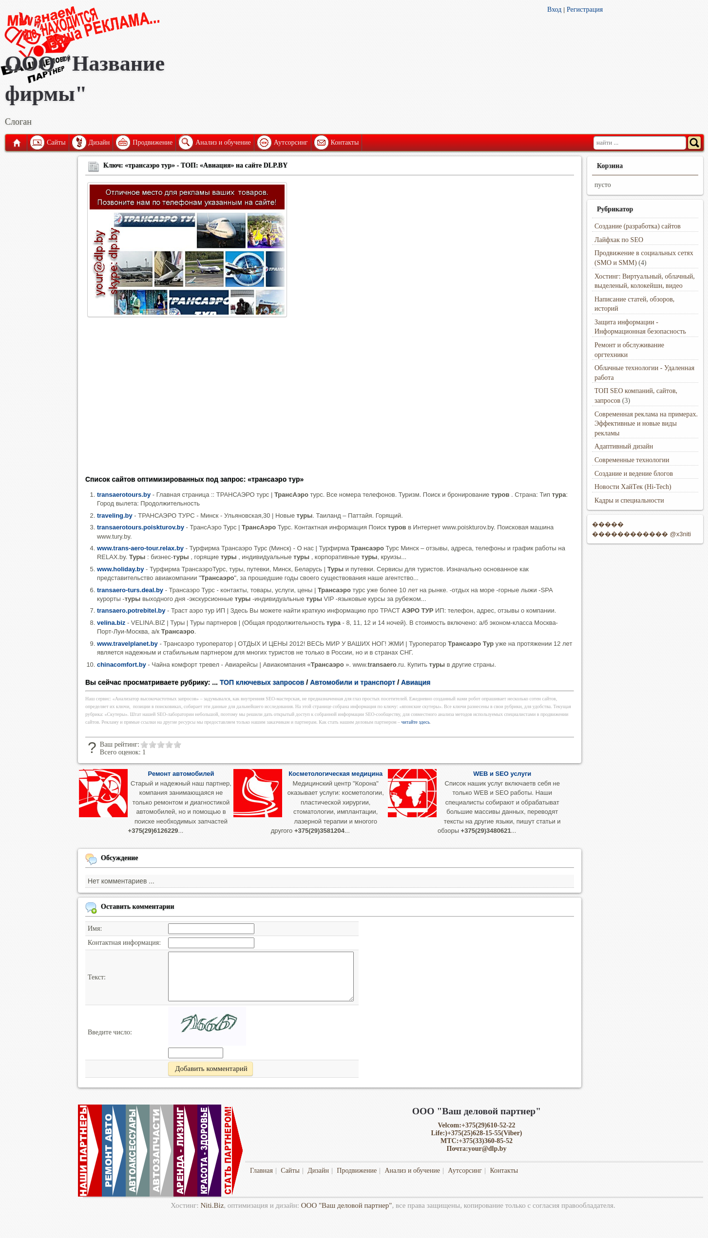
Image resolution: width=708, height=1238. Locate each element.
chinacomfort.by (121, 664)
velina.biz (111, 622)
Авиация (416, 682)
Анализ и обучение (222, 142)
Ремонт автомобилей (181, 773)
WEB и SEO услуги (502, 773)
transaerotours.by (124, 494)
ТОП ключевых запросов (262, 682)
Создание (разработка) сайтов (637, 226)
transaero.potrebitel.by (131, 610)
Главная (16, 142)
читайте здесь (416, 722)
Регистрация (585, 9)
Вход (554, 9)
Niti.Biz (212, 1205)
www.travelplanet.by (127, 643)
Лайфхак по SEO (618, 240)
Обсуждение (119, 858)
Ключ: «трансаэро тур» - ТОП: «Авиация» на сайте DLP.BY (195, 165)
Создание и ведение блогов (633, 473)
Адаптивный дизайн (623, 446)
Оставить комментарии (137, 906)
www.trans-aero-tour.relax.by (140, 548)
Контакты (345, 142)
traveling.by (115, 515)
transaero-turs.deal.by (130, 590)
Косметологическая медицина (335, 773)
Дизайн (99, 142)
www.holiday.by (120, 569)
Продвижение (152, 142)
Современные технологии (632, 460)
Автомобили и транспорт (352, 682)
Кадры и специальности (629, 500)
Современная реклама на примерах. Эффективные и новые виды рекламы (646, 424)
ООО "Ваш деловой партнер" (346, 1205)
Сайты (56, 142)
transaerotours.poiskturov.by (140, 527)
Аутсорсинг (291, 142)
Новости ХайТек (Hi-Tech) (632, 486)
